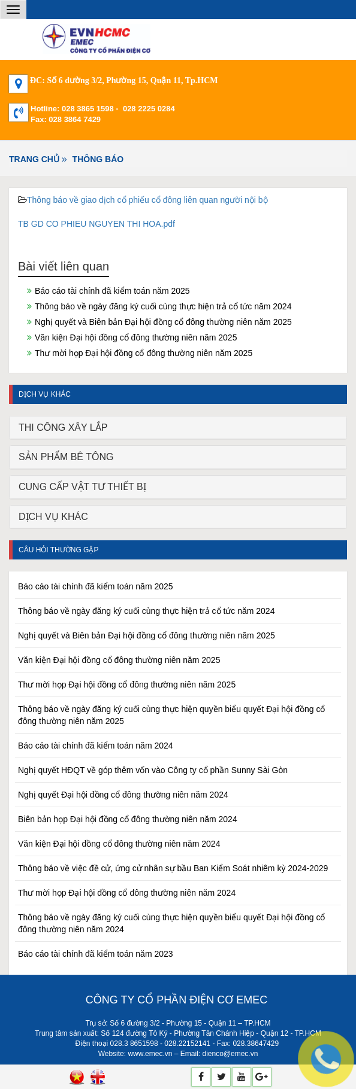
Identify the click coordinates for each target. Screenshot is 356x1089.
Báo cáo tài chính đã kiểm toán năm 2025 (112, 291)
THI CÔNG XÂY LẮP (63, 427)
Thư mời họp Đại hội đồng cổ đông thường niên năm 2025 (143, 353)
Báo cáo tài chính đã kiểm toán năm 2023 (95, 954)
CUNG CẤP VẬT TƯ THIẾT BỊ (82, 487)
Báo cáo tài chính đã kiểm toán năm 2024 (95, 745)
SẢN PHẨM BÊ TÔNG (66, 457)
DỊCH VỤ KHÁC (53, 517)
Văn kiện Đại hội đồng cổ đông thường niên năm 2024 (119, 843)
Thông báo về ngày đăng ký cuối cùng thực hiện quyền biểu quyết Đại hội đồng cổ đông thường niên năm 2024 (171, 923)
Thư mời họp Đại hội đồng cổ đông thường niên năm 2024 (127, 893)
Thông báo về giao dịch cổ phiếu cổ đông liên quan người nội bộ (147, 200)
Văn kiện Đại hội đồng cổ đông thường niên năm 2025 (136, 337)
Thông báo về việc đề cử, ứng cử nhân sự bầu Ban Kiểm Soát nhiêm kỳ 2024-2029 (173, 868)
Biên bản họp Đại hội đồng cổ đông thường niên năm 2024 (127, 819)
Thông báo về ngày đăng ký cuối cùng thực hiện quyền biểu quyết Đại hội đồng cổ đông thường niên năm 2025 (171, 715)
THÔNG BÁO (98, 159)
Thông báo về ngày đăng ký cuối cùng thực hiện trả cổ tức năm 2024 (163, 306)
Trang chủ (34, 159)
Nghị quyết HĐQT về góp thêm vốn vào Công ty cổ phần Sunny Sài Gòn (153, 770)
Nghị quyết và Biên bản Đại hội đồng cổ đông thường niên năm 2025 (163, 322)
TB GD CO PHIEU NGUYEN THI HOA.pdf (96, 224)
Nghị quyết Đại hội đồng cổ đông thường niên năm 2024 (123, 794)
